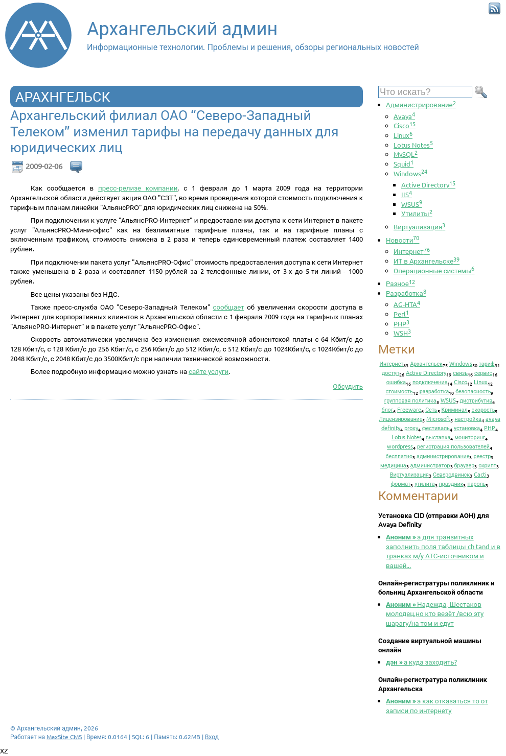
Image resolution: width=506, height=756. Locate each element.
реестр (482, 456)
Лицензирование (400, 418)
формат (401, 483)
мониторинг (469, 437)
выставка (438, 437)
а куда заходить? (421, 661)
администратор (430, 465)
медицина (393, 465)
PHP (401, 323)
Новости (402, 239)
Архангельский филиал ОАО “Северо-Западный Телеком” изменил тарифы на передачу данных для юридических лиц (174, 131)
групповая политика (410, 400)
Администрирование (421, 104)
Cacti (480, 474)
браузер (464, 465)
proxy (411, 427)
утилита (424, 483)
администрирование (443, 456)
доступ (390, 372)
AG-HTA (407, 304)
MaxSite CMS (64, 737)
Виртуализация (419, 226)
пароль (476, 483)
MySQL (406, 154)
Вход (212, 737)
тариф (487, 363)
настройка (467, 418)
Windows (410, 173)
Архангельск (426, 363)
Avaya (404, 116)
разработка (434, 391)
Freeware (409, 409)
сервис (483, 372)
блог (388, 409)
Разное (400, 283)
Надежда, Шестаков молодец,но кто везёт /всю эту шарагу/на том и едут (435, 613)
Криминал (455, 409)
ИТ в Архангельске (426, 260)
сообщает (228, 306)
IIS (406, 194)
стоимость (399, 391)
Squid (403, 163)
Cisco (405, 125)
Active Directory (428, 184)
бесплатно (399, 456)
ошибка (396, 381)
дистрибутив (476, 400)
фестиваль (436, 427)
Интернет (412, 251)
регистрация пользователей (453, 446)
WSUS (411, 204)
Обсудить (348, 386)
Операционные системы (434, 270)
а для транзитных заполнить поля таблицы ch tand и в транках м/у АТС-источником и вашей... (443, 551)
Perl (401, 314)
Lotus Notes (413, 144)
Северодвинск (451, 474)
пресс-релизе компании (137, 187)
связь (460, 372)
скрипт (487, 465)
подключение (429, 381)
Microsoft (438, 418)
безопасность (473, 391)
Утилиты (416, 213)
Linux (403, 135)
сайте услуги (208, 371)
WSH (402, 332)
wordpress (400, 446)
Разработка (406, 293)
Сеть (431, 409)
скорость (483, 409)
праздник (451, 483)
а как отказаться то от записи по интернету (437, 705)
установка (467, 427)
